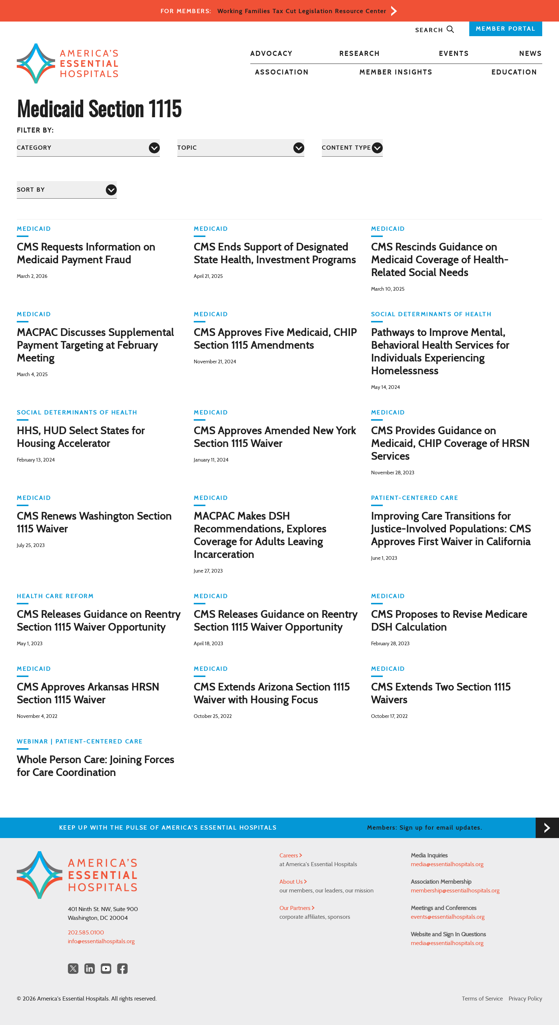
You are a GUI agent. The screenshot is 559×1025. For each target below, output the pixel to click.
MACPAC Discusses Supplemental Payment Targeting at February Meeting (95, 346)
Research (359, 54)
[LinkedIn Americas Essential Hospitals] (89, 968)
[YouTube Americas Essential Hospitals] (106, 968)
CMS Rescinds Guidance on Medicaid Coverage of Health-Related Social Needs (440, 260)
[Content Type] (352, 147)
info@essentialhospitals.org (101, 941)
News (530, 54)
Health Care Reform (55, 596)
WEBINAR (33, 742)
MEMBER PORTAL (506, 29)
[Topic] (240, 147)
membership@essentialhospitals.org (455, 891)
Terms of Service (482, 999)
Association (282, 72)
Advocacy (271, 54)
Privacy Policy (525, 999)
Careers (291, 855)
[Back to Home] (67, 63)
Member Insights (396, 72)
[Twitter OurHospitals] (73, 968)
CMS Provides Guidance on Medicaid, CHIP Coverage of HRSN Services (450, 444)
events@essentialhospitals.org (448, 917)
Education (514, 72)
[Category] (88, 147)
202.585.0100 (86, 933)
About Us (293, 882)
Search (435, 30)
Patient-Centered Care (415, 498)
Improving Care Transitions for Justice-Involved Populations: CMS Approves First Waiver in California (451, 529)
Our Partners (297, 908)
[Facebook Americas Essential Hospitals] (122, 968)
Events (454, 54)
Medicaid (34, 229)
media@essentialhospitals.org (447, 864)
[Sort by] (67, 189)
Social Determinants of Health (431, 314)
